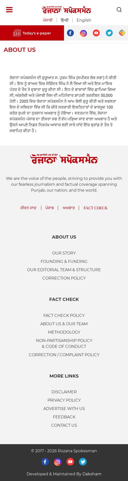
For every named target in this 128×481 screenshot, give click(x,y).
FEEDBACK (64, 417)
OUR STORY (64, 253)
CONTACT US (64, 425)
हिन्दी (64, 20)
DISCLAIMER (64, 392)
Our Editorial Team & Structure (64, 270)
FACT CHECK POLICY (64, 315)
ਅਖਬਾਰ (69, 208)
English (84, 20)
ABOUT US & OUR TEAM (64, 324)
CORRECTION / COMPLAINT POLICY (64, 355)
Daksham (91, 474)
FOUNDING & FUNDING (64, 261)
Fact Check (96, 208)
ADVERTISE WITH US (64, 408)
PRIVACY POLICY (64, 400)
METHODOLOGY (64, 332)
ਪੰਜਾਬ (49, 208)
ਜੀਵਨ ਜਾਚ (28, 208)
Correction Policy (64, 278)
